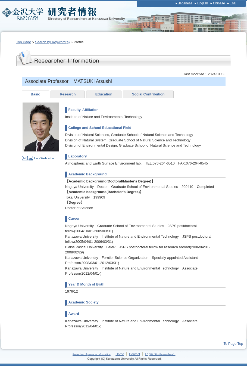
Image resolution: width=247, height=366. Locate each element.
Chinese (219, 3)
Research (68, 94)
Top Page (23, 42)
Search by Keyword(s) (52, 42)
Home (119, 354)
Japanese (185, 3)
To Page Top (233, 344)
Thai (233, 3)
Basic (35, 94)
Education (103, 94)
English (202, 3)
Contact (134, 354)
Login (160, 354)
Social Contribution (148, 94)
